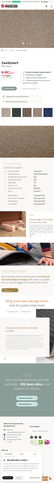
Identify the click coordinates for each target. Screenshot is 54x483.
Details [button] (22, 454)
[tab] (23, 43)
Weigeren (19, 478)
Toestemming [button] (8, 454)
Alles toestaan (8, 478)
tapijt (11, 50)
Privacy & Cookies (44, 476)
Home (4, 50)
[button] (9, 88)
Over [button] (35, 454)
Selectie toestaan (35, 478)
